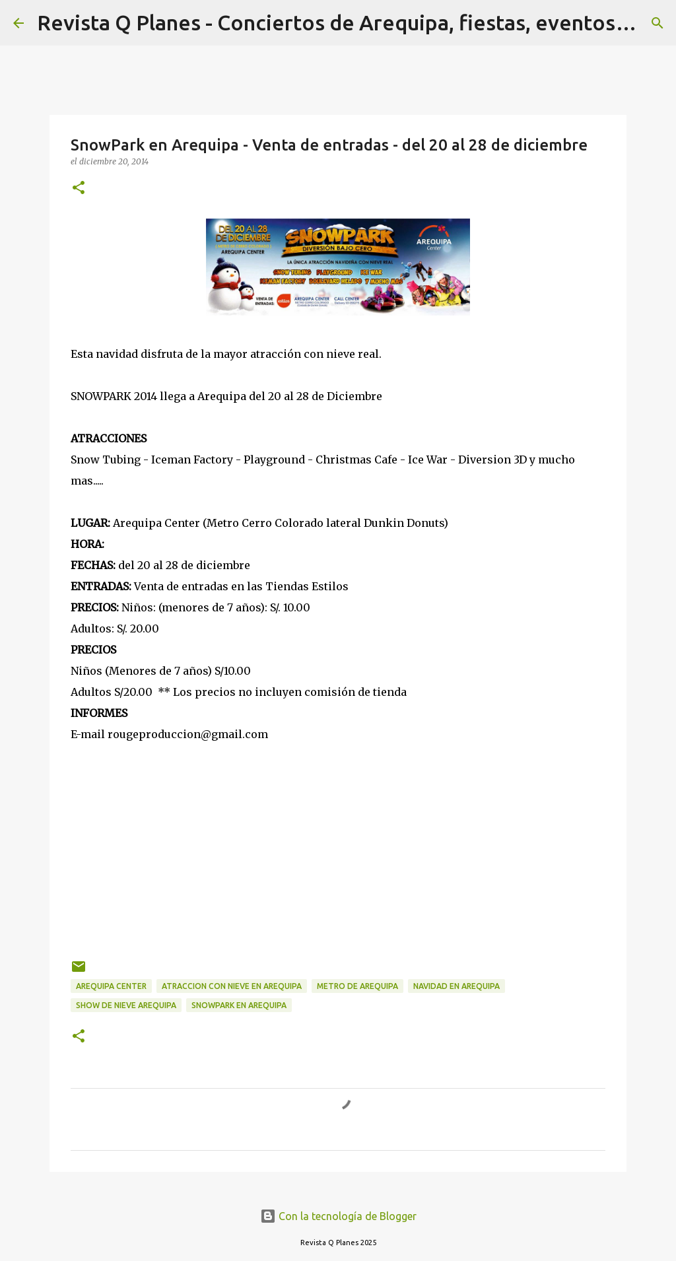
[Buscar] (657, 23)
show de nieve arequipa (126, 1005)
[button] (78, 188)
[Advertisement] (338, 827)
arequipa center (111, 986)
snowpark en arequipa (239, 1005)
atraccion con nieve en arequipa (232, 986)
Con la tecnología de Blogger (338, 1216)
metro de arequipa (357, 986)
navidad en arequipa (456, 986)
